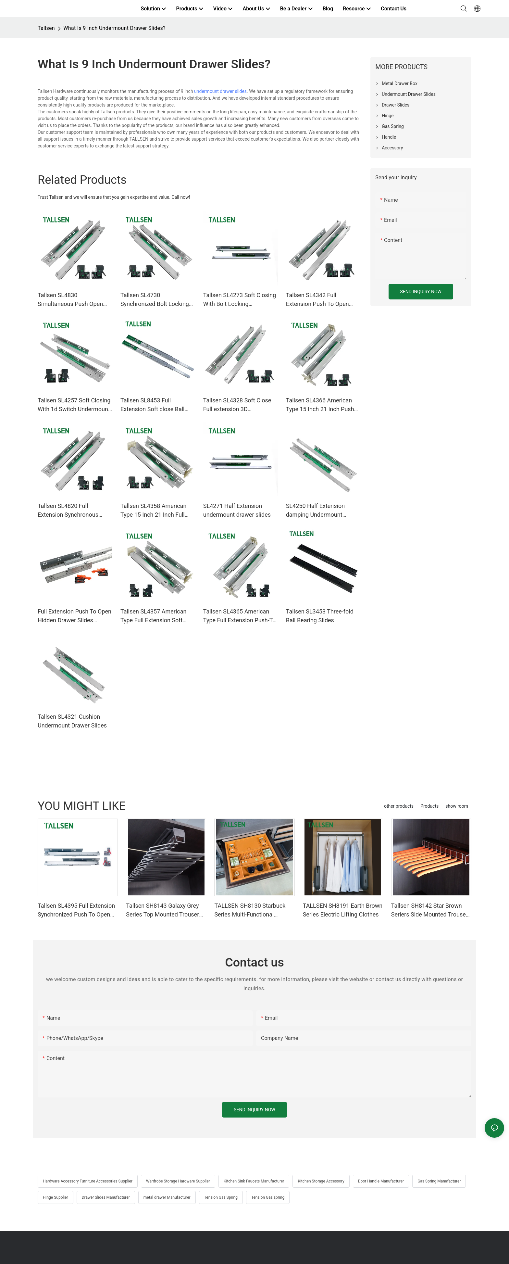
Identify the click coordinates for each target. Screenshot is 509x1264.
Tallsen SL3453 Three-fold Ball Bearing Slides (320, 616)
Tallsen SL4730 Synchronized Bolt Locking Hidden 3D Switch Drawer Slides (154, 300)
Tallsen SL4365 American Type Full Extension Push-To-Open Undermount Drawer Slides (240, 616)
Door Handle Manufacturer (381, 1181)
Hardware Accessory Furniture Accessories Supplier (87, 1181)
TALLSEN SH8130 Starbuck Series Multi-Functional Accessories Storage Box (249, 910)
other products (399, 806)
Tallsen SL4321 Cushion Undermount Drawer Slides (72, 721)
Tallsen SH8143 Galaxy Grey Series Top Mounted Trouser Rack (162, 910)
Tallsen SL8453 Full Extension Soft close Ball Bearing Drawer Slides (152, 405)
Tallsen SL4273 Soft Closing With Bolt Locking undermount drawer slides (239, 300)
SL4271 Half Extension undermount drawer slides (237, 510)
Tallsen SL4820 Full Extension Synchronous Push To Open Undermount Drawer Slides (72, 510)
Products (429, 806)
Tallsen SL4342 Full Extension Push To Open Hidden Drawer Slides (317, 300)
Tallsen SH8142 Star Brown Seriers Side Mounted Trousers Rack (431, 910)
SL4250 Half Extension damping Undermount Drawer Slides (315, 510)
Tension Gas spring (267, 1197)
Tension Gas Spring (221, 1197)
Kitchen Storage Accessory (321, 1181)
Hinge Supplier (55, 1197)
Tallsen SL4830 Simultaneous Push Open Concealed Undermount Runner (70, 300)
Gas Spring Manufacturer (439, 1181)
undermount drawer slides (220, 91)
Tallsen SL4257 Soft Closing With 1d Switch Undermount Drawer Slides (74, 405)
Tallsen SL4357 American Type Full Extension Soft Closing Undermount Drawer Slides (156, 616)
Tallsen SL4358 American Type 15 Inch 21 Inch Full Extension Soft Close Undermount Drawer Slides (155, 510)
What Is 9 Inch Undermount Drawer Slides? (114, 28)
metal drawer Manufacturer (167, 1197)
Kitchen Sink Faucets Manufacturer (254, 1181)
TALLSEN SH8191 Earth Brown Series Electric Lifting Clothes (343, 910)
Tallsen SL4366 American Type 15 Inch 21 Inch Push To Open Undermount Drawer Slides (320, 405)
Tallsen (46, 28)
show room (456, 806)
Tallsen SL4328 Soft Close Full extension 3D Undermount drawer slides (237, 405)
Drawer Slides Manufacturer (106, 1197)
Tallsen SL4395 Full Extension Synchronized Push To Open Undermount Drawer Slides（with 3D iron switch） (76, 910)
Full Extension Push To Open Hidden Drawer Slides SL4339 (74, 616)
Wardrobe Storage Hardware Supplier (178, 1181)
